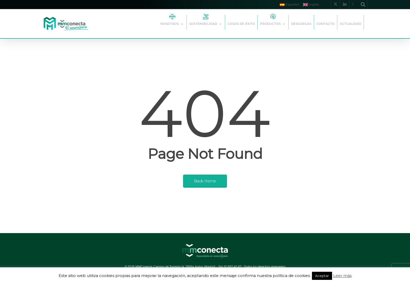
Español (289, 4)
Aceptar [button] (322, 276)
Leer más (342, 275)
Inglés (311, 4)
